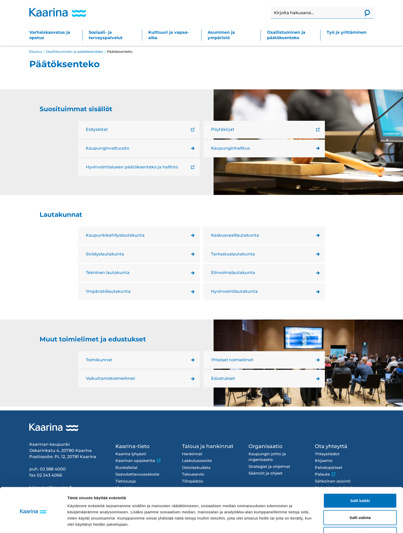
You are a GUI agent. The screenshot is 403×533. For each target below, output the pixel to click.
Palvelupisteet (328, 467)
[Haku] (316, 13)
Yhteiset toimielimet (232, 359)
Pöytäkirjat (222, 129)
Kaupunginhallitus (230, 148)
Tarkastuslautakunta (233, 254)
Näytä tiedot (275, 523)
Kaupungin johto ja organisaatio (267, 456)
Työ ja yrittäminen (347, 32)
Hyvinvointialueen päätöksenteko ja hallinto (132, 167)
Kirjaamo (324, 460)
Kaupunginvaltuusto (107, 148)
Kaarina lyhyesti (130, 453)
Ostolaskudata (196, 467)
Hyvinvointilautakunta (234, 291)
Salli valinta (360, 499)
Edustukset (223, 378)
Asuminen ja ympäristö (221, 35)
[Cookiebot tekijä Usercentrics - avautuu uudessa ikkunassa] (33, 523)
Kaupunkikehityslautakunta (115, 235)
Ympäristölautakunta (108, 291)
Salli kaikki (360, 482)
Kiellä (360, 516)
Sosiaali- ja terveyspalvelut (106, 35)
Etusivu (35, 51)
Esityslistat (97, 129)
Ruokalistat (126, 467)
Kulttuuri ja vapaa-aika (168, 35)
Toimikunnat (99, 359)
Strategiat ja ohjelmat (269, 466)
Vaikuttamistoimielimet (110, 378)
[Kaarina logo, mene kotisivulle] (57, 12)
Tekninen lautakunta (108, 272)
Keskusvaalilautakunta (235, 235)
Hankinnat (192, 453)
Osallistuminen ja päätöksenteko (286, 35)
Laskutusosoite (197, 460)
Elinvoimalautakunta (233, 272)
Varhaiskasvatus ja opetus (49, 35)
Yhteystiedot (327, 453)
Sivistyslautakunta (105, 254)
